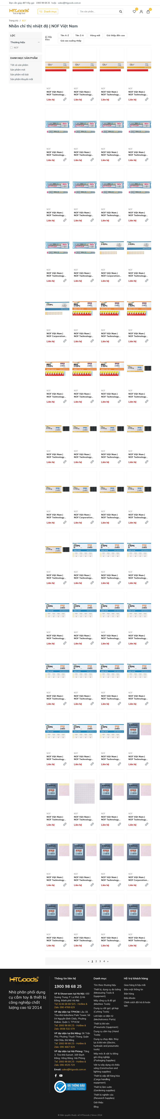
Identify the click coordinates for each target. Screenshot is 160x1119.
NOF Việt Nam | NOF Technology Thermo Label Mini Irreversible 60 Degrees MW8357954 (83, 818)
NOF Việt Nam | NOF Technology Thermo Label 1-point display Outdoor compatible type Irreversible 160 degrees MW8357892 (55, 637)
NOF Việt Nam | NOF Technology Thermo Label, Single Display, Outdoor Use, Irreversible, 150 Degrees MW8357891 (137, 576)
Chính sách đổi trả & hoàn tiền (137, 1004)
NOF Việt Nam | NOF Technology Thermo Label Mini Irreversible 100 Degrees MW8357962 (83, 939)
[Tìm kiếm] (120, 11)
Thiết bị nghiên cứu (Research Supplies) (104, 1096)
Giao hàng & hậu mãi (134, 985)
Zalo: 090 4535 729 (64, 1064)
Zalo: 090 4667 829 (64, 1046)
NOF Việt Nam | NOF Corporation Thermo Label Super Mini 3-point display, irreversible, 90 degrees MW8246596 (84, 516)
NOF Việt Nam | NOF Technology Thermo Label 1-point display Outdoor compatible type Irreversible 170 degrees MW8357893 (83, 637)
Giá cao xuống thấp (70, 40)
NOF (15, 47)
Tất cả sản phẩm (19, 65)
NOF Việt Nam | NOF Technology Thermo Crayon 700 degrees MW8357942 (84, 274)
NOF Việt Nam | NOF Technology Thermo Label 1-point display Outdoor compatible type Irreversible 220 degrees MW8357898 (110, 697)
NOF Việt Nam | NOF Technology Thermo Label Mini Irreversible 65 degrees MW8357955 (111, 818)
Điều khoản (129, 998)
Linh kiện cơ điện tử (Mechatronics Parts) (105, 1017)
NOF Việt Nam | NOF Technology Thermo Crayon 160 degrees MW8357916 (57, 214)
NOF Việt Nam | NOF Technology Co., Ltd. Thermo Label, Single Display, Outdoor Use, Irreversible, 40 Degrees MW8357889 (84, 576)
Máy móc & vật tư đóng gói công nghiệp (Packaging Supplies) (106, 1057)
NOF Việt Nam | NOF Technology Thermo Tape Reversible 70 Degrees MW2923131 (137, 93)
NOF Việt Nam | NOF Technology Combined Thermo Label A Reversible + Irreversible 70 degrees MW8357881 (111, 335)
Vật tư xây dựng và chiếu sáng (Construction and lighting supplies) (107, 1068)
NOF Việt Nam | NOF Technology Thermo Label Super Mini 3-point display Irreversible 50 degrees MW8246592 (84, 455)
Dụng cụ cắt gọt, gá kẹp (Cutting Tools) (106, 1010)
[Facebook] (56, 1075)
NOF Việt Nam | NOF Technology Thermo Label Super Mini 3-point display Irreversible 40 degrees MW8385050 (138, 395)
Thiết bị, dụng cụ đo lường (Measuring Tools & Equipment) (107, 993)
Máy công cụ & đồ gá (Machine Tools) (105, 1002)
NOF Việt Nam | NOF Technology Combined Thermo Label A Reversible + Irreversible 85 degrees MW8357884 (83, 395)
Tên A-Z (64, 35)
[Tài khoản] (141, 11)
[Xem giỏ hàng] (148, 11)
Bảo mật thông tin (133, 989)
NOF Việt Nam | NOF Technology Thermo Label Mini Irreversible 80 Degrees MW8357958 (83, 878)
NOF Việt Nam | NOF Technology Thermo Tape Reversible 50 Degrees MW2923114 (83, 93)
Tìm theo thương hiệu (105, 985)
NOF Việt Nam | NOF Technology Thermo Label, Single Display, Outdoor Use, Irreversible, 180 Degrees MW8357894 (110, 637)
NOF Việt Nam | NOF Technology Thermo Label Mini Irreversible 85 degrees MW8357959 (111, 878)
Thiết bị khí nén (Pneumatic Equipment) (106, 1025)
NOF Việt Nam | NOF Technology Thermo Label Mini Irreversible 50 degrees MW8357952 (138, 758)
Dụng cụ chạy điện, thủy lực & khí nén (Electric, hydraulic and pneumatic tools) (106, 1044)
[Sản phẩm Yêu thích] (134, 11)
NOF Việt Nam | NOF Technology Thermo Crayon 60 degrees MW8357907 (83, 153)
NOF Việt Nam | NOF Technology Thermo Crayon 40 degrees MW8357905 (56, 153)
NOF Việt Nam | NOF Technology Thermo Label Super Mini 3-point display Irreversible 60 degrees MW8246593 (111, 455)
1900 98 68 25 (43, 3)
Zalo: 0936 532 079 (64, 1028)
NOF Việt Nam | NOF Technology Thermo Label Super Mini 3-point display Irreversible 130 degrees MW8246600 (111, 758)
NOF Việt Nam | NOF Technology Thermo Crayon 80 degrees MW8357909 (138, 153)
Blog (96, 1106)
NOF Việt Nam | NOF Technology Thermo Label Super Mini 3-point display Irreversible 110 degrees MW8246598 (138, 516)
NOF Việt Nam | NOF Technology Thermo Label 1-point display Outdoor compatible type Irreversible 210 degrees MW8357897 (83, 697)
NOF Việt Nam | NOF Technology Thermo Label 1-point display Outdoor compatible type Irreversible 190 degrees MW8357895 (137, 637)
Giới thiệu (98, 1102)
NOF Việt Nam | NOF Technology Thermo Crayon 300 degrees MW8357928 (138, 214)
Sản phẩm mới (17, 69)
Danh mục (48, 11)
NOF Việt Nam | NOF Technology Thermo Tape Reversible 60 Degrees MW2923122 (110, 93)
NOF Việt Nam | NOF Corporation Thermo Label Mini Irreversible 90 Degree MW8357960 (138, 878)
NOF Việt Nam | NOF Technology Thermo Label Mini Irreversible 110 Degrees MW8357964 (138, 939)
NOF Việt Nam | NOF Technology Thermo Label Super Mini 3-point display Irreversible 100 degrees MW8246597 (111, 516)
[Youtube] (60, 1075)
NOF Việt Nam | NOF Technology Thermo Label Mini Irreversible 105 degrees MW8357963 (111, 939)
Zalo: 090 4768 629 (64, 1007)
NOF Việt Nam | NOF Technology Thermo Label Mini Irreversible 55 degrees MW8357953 (56, 818)
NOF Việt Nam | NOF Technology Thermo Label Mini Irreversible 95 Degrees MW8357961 (56, 939)
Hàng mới (95, 35)
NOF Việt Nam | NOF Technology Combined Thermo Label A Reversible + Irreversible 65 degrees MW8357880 (83, 335)
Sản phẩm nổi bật (19, 74)
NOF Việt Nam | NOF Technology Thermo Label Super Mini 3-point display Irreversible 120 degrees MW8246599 (57, 576)
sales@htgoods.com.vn (69, 3)
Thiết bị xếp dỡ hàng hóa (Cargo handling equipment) (107, 1079)
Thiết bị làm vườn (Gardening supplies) (104, 1089)
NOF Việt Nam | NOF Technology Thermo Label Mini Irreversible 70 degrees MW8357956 (138, 818)
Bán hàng (129, 993)
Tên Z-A (79, 35)
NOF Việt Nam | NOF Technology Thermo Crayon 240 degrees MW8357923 (111, 214)
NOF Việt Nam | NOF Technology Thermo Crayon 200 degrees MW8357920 (84, 214)
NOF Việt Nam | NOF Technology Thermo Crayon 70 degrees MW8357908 (111, 153)
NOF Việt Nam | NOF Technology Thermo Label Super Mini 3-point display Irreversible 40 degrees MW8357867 (57, 455)
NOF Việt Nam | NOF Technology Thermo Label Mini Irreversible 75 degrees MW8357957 (56, 878)
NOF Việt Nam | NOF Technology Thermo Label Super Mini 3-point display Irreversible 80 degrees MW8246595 (57, 516)
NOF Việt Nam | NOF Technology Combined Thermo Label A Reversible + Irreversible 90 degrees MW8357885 (111, 395)
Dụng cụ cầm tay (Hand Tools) (106, 1033)
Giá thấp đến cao (116, 35)
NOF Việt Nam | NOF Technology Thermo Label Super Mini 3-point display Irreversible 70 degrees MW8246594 (138, 455)
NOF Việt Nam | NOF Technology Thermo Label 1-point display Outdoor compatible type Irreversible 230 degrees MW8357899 (137, 697)
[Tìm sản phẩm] (100, 11)
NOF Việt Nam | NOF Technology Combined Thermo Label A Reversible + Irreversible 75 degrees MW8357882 (138, 335)
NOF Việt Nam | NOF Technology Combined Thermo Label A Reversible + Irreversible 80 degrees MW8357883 (56, 395)
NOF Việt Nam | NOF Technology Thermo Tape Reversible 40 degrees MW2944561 (55, 93)
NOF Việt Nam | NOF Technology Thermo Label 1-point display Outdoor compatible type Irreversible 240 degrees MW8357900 (55, 758)
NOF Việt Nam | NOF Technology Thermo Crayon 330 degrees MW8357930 (57, 274)
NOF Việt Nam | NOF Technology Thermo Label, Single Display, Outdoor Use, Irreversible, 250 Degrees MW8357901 (83, 758)
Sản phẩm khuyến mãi (21, 79)
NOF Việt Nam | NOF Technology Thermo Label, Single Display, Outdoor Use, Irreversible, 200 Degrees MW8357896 (55, 697)
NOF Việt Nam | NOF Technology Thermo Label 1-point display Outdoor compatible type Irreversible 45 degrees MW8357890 (110, 576)
